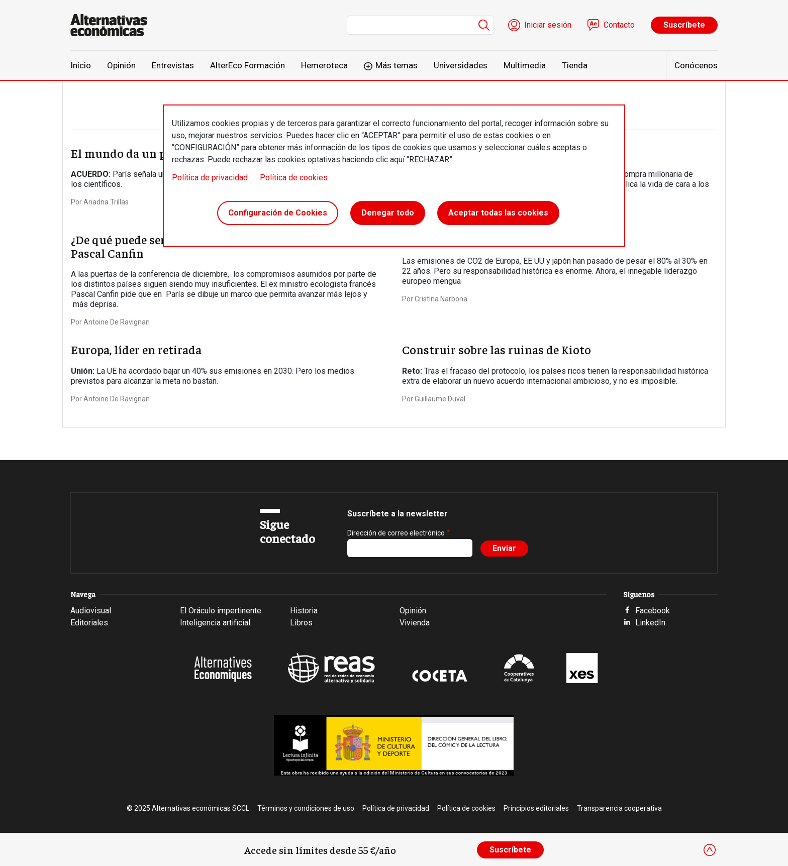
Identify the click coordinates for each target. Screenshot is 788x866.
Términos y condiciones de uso (305, 808)
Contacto (619, 25)
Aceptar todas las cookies (498, 213)
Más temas (396, 65)
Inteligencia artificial (215, 622)
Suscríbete (684, 25)
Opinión (121, 65)
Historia (304, 610)
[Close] (710, 850)
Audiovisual (90, 610)
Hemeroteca (324, 65)
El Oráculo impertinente (220, 610)
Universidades (460, 65)
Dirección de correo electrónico (396, 533)
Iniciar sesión (547, 25)
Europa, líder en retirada (136, 349)
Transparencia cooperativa (619, 808)
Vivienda (415, 622)
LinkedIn (650, 622)
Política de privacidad (210, 177)
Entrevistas (173, 65)
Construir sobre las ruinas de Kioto (496, 349)
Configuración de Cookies (277, 213)
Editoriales (89, 622)
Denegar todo (387, 213)
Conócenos (696, 65)
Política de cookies (294, 177)
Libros (301, 622)
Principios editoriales (536, 808)
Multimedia (525, 65)
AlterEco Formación (247, 65)
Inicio (80, 65)
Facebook (652, 610)
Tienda (574, 65)
